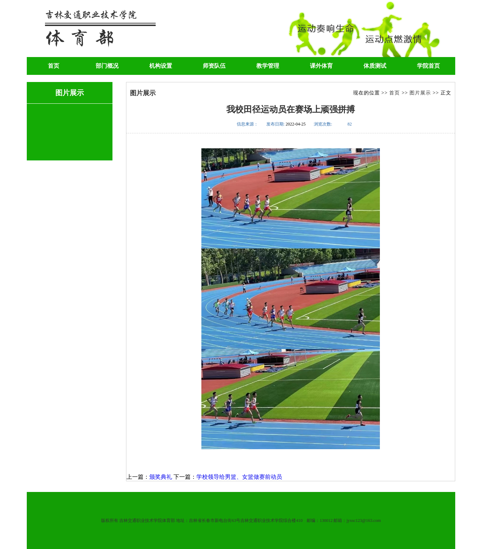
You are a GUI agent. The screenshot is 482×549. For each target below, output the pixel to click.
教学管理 (267, 66)
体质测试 (374, 66)
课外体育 (321, 66)
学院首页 (428, 66)
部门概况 (107, 66)
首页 (53, 66)
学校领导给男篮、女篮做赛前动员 (239, 477)
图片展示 (420, 93)
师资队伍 (214, 66)
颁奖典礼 (160, 477)
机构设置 (160, 66)
